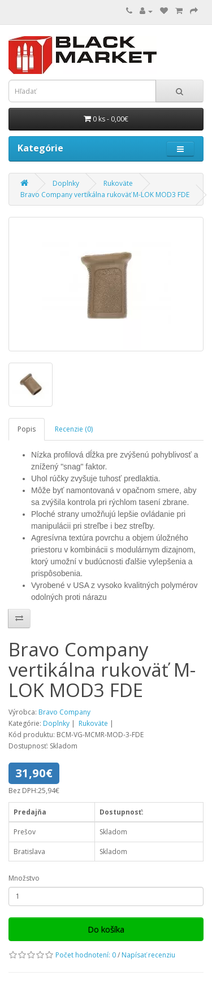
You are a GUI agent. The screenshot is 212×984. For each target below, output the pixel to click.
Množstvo (24, 878)
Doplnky (66, 183)
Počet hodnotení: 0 (85, 955)
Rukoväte (118, 183)
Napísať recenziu (148, 955)
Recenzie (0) (74, 429)
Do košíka (106, 929)
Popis (27, 429)
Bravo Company (64, 712)
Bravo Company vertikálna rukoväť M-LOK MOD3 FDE (104, 194)
